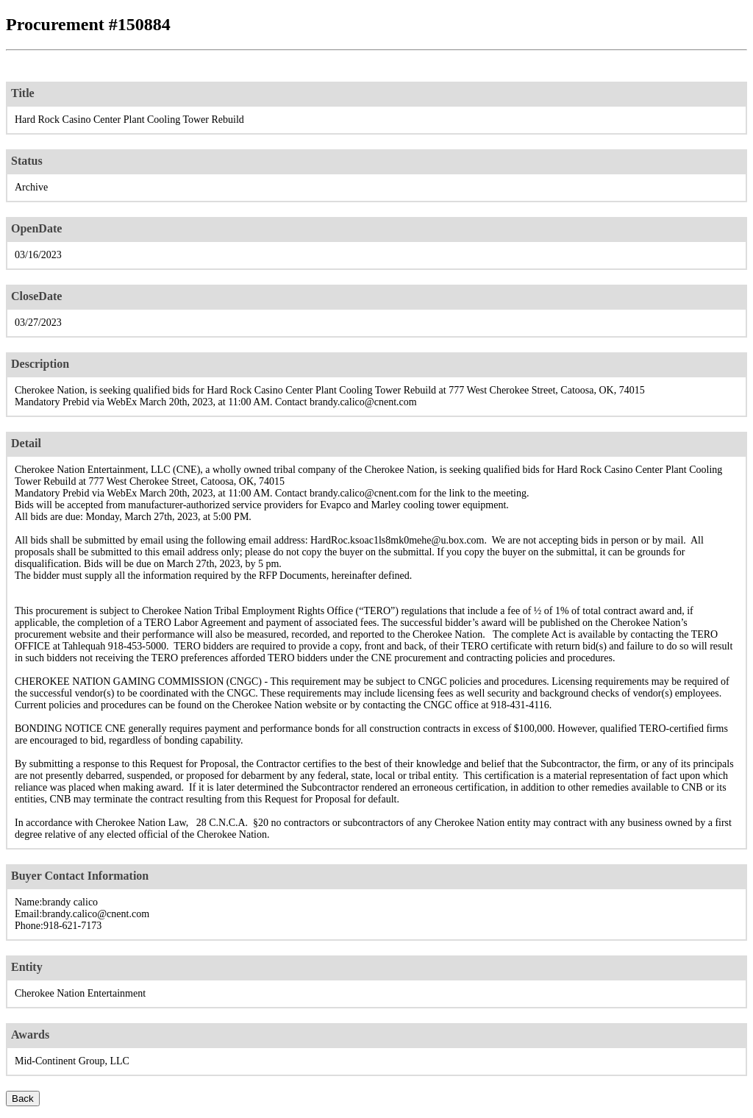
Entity (27, 967)
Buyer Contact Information (80, 875)
